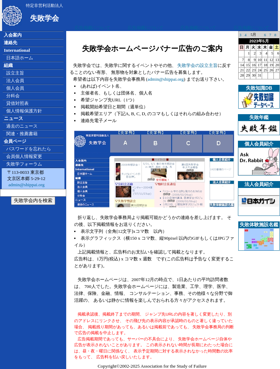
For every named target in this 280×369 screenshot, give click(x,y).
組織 (8, 65)
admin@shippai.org (25, 184)
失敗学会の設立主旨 (197, 65)
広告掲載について (92, 27)
